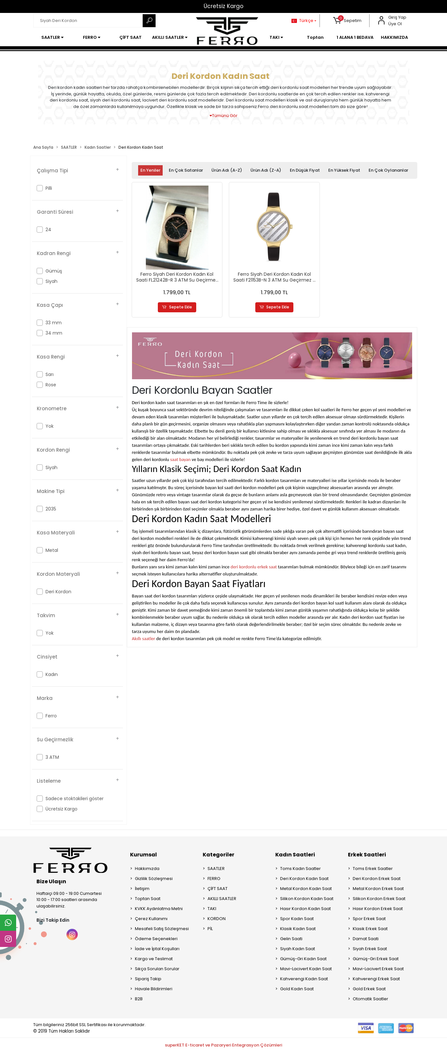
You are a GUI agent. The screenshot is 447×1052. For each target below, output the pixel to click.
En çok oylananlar (388, 170)
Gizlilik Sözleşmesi (154, 878)
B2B (139, 999)
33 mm (54, 322)
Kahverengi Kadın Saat (304, 979)
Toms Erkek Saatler (373, 868)
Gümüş (54, 271)
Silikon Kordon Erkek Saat (379, 899)
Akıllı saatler (143, 639)
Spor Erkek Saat (369, 919)
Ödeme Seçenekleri (156, 939)
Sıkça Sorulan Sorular (157, 969)
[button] (347, 20)
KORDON (217, 919)
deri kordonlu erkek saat (253, 567)
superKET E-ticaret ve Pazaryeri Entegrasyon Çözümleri (223, 1045)
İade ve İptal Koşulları (157, 949)
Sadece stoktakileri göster (75, 798)
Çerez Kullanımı (151, 919)
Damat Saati (366, 939)
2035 (51, 509)
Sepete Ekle (177, 307)
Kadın (52, 674)
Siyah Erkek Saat (370, 949)
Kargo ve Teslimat (154, 959)
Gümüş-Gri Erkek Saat (376, 959)
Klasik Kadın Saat (298, 929)
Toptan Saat (147, 899)
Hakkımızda (147, 868)
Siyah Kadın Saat (297, 949)
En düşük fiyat (305, 170)
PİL (210, 929)
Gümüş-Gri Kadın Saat (303, 959)
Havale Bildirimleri (153, 989)
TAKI (212, 909)
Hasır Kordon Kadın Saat (305, 909)
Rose (51, 384)
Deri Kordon (58, 591)
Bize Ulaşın (51, 881)
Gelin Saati (291, 939)
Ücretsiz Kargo (223, 6)
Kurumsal (143, 854)
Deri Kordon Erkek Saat (377, 878)
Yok (50, 426)
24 (48, 229)
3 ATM (52, 757)
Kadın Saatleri (295, 854)
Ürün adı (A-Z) (226, 170)
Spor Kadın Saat (297, 919)
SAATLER (216, 868)
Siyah (51, 281)
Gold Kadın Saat (297, 989)
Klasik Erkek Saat (370, 929)
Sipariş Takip (148, 979)
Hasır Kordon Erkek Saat (378, 909)
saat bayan (180, 460)
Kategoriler (218, 854)
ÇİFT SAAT (218, 889)
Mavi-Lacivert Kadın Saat (306, 969)
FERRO (214, 878)
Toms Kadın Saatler (300, 868)
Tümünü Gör (223, 116)
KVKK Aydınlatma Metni (159, 909)
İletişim (142, 889)
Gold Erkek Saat (369, 989)
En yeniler (150, 170)
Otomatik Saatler (370, 999)
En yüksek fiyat (344, 170)
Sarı (50, 374)
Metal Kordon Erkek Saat (378, 889)
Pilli (49, 188)
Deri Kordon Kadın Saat (304, 878)
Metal (52, 550)
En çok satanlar (186, 170)
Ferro (51, 716)
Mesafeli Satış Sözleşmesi (162, 929)
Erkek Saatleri (367, 854)
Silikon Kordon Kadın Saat (306, 899)
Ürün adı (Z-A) (265, 170)
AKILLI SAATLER (222, 899)
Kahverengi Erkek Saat (376, 979)
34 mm (54, 333)
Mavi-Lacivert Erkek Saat (378, 969)
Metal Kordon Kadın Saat (306, 889)
